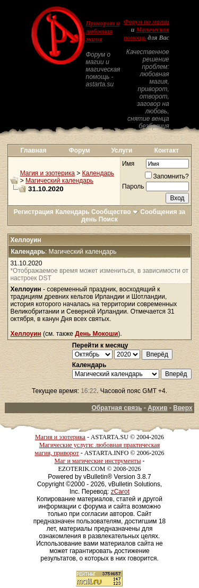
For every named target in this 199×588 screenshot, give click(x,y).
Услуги (121, 150)
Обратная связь (116, 408)
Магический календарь (59, 180)
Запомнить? (167, 176)
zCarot (120, 491)
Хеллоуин (25, 333)
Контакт (166, 150)
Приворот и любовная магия (102, 31)
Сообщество (115, 212)
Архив (157, 408)
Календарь (98, 173)
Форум (79, 150)
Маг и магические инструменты (98, 461)
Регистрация (34, 212)
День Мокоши (96, 333)
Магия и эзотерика (47, 173)
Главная (34, 150)
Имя (128, 163)
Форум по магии (146, 21)
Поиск (108, 219)
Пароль (133, 186)
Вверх (182, 408)
